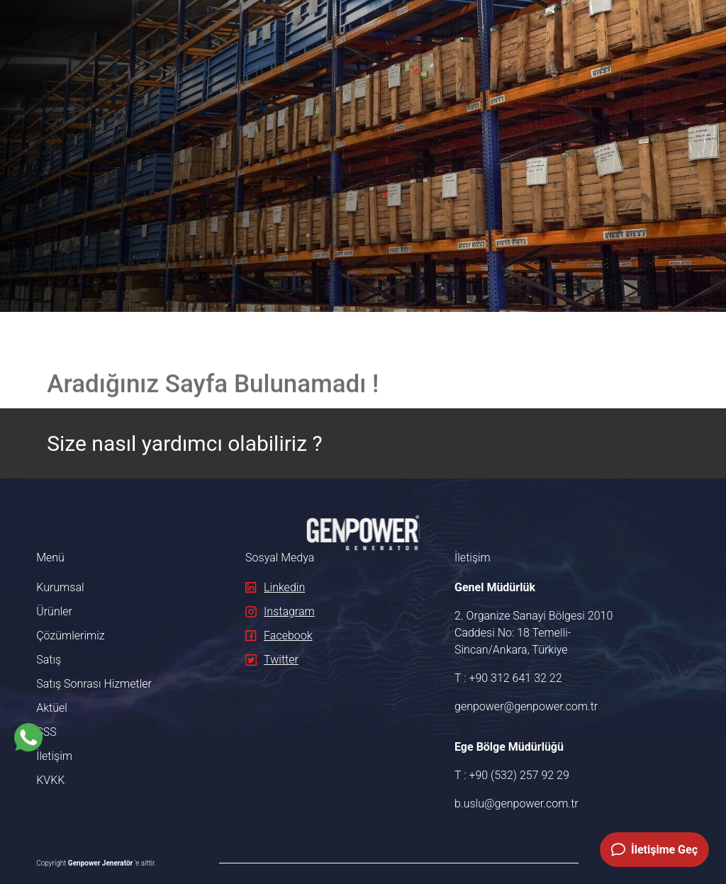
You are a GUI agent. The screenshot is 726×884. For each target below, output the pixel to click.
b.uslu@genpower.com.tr (516, 803)
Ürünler (54, 611)
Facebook (278, 635)
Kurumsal (60, 587)
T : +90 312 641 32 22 (508, 678)
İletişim (54, 756)
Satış (48, 659)
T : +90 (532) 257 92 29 (511, 775)
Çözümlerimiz (70, 635)
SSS (46, 732)
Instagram (280, 611)
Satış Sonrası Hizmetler (94, 683)
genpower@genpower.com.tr (526, 706)
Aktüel (51, 708)
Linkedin (275, 587)
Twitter (271, 659)
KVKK (50, 780)
